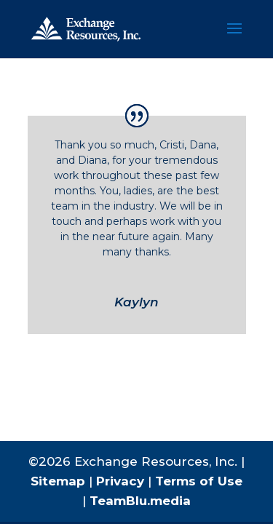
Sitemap (58, 481)
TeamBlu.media (140, 500)
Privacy (120, 481)
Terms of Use (198, 481)
